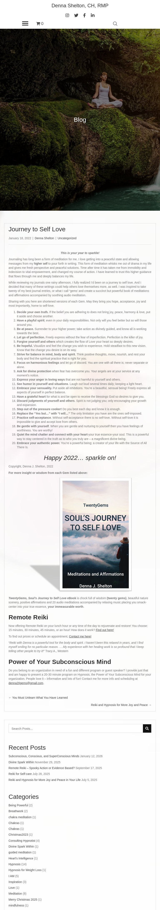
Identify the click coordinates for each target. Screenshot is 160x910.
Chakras (14, 823)
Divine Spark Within (21, 762)
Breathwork (16, 811)
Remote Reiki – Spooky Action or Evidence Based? (42, 768)
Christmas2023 (18, 834)
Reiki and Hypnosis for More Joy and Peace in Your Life (45, 780)
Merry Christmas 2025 (23, 899)
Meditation (15, 893)
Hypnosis (15, 864)
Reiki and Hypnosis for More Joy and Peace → (121, 705)
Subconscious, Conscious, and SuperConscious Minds (44, 756)
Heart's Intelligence (21, 858)
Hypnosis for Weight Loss (25, 870)
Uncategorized (67, 238)
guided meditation (20, 852)
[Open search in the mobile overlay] (115, 24)
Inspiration (15, 882)
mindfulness (16, 905)
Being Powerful (18, 805)
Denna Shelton (44, 238)
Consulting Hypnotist (22, 840)
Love (12, 887)
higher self (40, 263)
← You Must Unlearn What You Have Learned (38, 697)
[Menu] (25, 23)
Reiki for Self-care (20, 774)
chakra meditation (20, 817)
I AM (11, 876)
